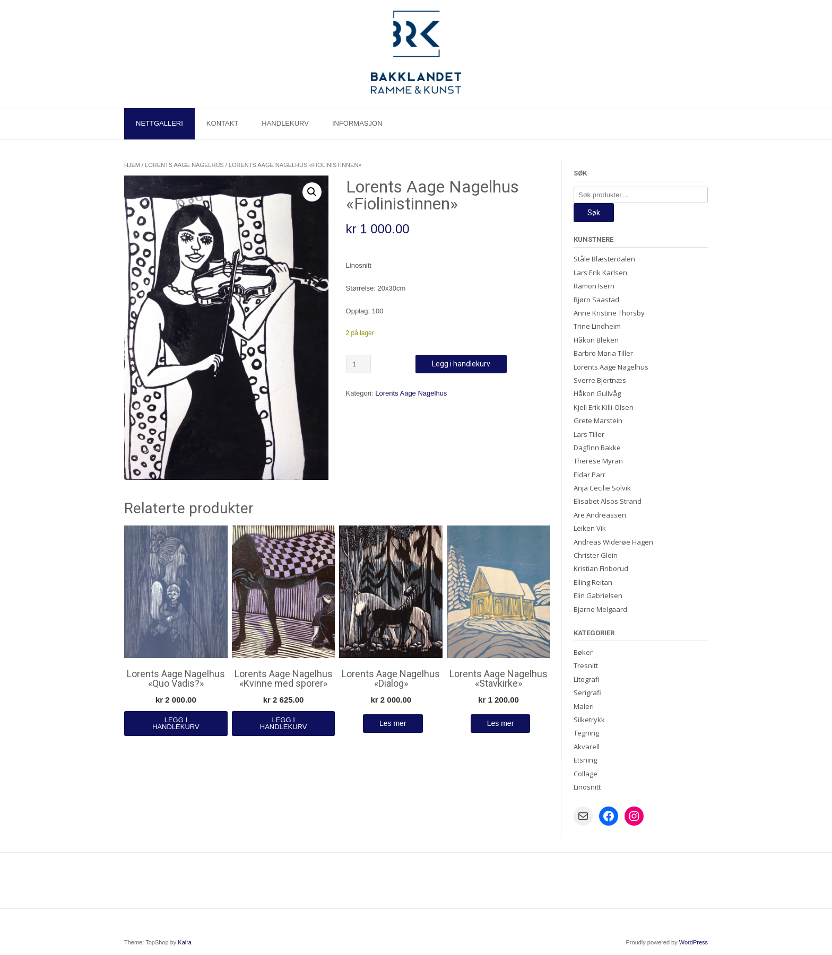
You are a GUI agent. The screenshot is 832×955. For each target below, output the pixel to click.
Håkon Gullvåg (597, 393)
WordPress (693, 942)
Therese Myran (598, 461)
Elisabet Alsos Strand (608, 501)
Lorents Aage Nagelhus (184, 165)
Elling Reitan (593, 582)
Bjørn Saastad (596, 299)
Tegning (586, 733)
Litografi (587, 679)
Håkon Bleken (596, 340)
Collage (585, 773)
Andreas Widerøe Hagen (613, 542)
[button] (312, 191)
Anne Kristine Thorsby (609, 313)
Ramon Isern (594, 286)
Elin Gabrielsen (598, 595)
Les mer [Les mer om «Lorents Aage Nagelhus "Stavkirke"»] (500, 723)
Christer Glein (596, 555)
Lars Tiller (589, 434)
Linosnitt (587, 787)
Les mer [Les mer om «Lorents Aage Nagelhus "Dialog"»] (392, 723)
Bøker (583, 652)
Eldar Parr (589, 474)
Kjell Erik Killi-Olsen (604, 407)
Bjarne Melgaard (600, 609)
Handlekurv (285, 123)
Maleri (584, 706)
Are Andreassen (600, 515)
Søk (593, 212)
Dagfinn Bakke (597, 447)
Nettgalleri (159, 123)
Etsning (585, 760)
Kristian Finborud (601, 568)
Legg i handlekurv (461, 364)
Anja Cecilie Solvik (602, 488)
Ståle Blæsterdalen (604, 259)
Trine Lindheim (597, 326)
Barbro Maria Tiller (603, 353)
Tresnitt (586, 665)
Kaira (185, 942)
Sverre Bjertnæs (600, 380)
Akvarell (587, 746)
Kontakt (222, 123)
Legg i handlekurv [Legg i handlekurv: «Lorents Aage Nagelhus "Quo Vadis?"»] (176, 723)
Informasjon (357, 123)
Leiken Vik (590, 528)
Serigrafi (587, 692)
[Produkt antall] (358, 364)
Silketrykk (589, 719)
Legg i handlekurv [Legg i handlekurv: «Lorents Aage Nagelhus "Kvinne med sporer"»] (283, 723)
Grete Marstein (598, 420)
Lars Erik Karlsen (600, 272)
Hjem (132, 165)
